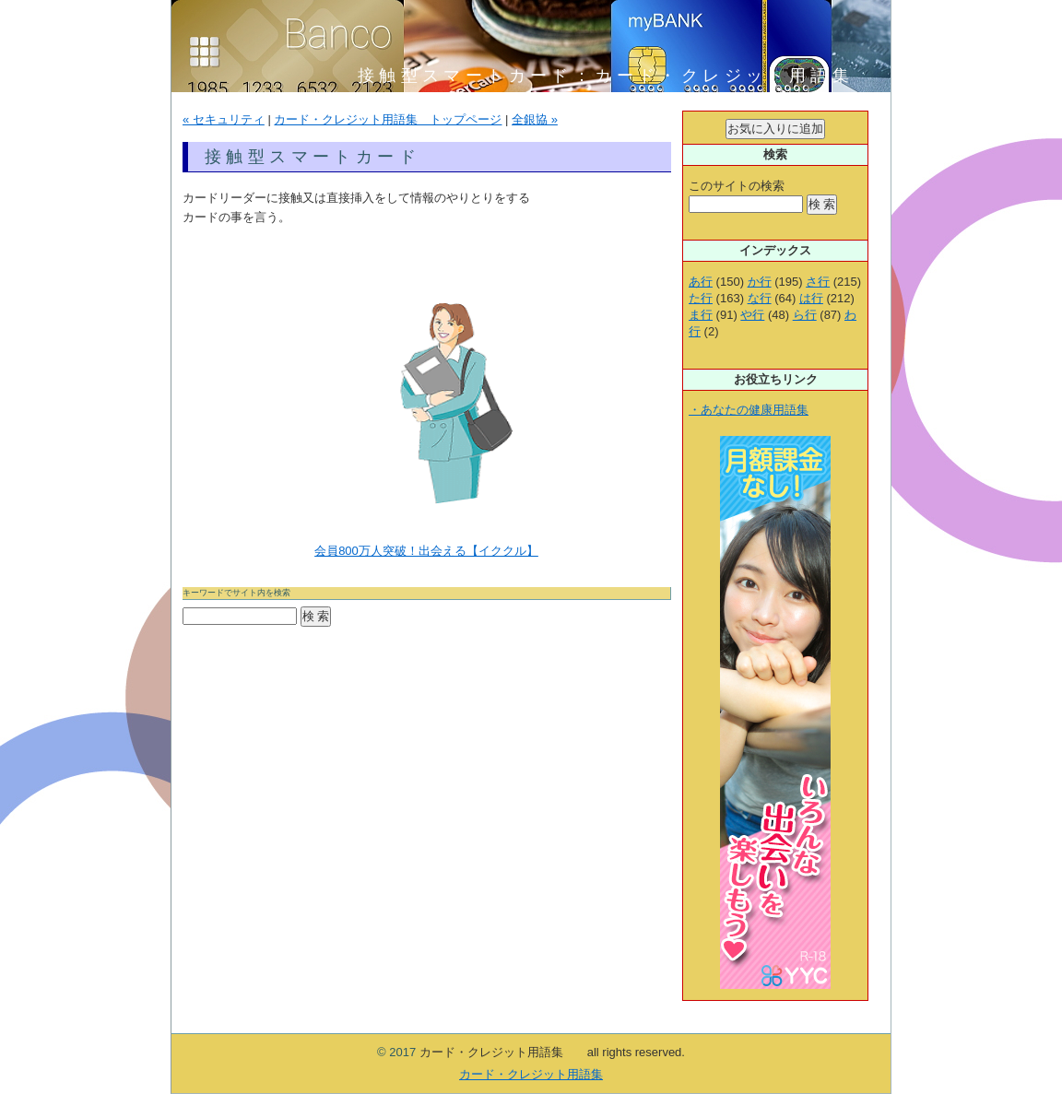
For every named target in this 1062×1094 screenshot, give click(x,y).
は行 (811, 298)
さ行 (818, 281)
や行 (752, 315)
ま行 (701, 315)
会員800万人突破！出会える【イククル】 (426, 551)
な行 (760, 298)
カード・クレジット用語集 (531, 1074)
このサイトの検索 (737, 186)
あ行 (701, 281)
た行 (701, 298)
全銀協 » (535, 119)
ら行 (805, 315)
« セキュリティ (224, 119)
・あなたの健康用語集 (748, 410)
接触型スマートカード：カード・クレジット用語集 (617, 75)
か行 (760, 281)
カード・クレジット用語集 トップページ (388, 119)
